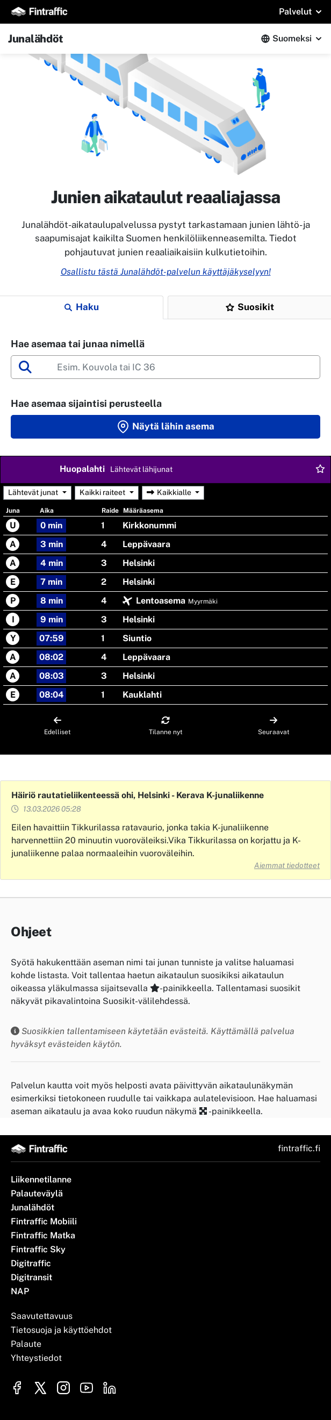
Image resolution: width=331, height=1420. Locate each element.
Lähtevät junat (33, 492)
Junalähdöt (32, 1207)
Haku (81, 307)
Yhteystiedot (36, 1358)
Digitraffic (31, 1263)
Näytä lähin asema (165, 426)
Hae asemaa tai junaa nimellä (78, 343)
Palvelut (295, 11)
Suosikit (250, 307)
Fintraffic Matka (43, 1235)
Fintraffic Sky (38, 1249)
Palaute (26, 1344)
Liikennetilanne (41, 1179)
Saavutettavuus (42, 1316)
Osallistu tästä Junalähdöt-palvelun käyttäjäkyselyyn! (166, 272)
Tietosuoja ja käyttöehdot (61, 1330)
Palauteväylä (37, 1193)
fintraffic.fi (299, 1148)
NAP (20, 1291)
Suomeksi (292, 38)
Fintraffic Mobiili (44, 1221)
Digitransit (31, 1277)
